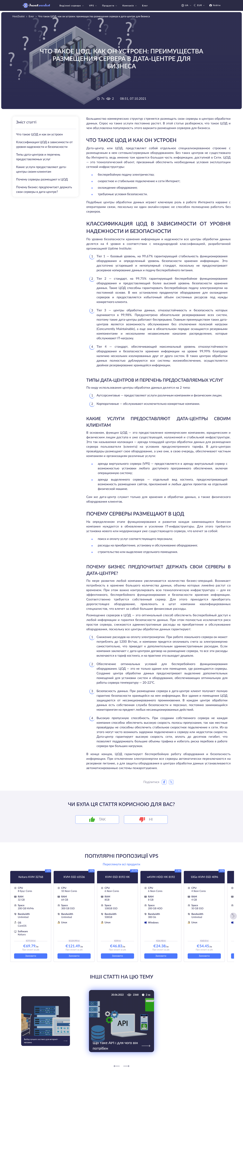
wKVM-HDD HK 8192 (161, 877)
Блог (145, 6)
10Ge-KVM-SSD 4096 (204, 877)
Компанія (129, 5)
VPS (93, 5)
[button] (233, 916)
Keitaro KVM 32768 (30, 877)
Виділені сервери (72, 5)
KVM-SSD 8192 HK (117, 877)
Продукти (110, 5)
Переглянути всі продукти (121, 864)
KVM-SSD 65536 (74, 877)
